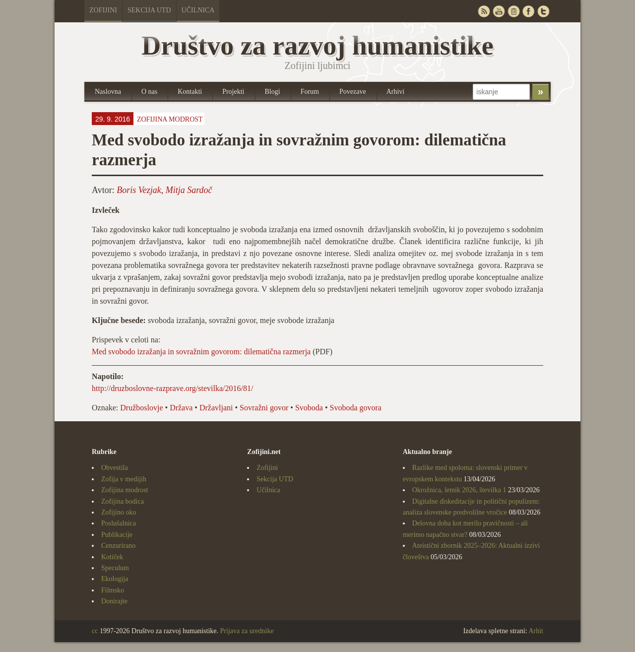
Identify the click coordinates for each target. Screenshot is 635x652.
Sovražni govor (264, 407)
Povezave (352, 91)
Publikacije (116, 534)
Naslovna (108, 91)
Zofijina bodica (122, 501)
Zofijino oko (118, 512)
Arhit (535, 631)
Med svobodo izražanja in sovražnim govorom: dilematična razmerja (201, 351)
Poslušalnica (118, 523)
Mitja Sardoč (189, 190)
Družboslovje (141, 407)
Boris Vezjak (139, 190)
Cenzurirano (118, 545)
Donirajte (114, 601)
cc (95, 631)
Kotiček (112, 557)
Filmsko (112, 590)
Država (181, 407)
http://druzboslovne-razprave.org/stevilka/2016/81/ (172, 388)
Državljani (216, 407)
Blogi (272, 91)
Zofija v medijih (123, 479)
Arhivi (395, 91)
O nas (149, 91)
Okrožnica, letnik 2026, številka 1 (459, 490)
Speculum (115, 568)
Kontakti (190, 91)
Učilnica (198, 10)
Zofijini (103, 10)
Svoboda (309, 407)
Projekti (233, 91)
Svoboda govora (355, 407)
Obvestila (114, 467)
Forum (310, 91)
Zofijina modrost (170, 119)
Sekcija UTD (149, 10)
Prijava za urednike (247, 631)
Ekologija (114, 579)
